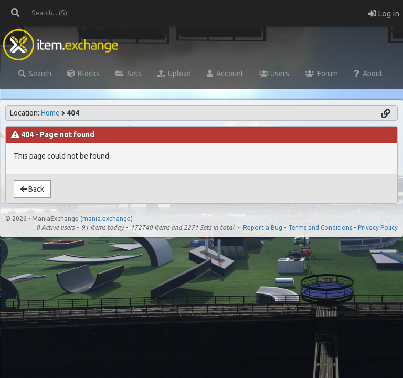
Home (50, 113)
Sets (128, 73)
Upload (174, 73)
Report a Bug (262, 227)
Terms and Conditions (320, 227)
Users (274, 73)
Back (32, 189)
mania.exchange (106, 218)
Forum (321, 73)
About (368, 73)
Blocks (83, 73)
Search (34, 73)
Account (225, 73)
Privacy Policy (378, 227)
